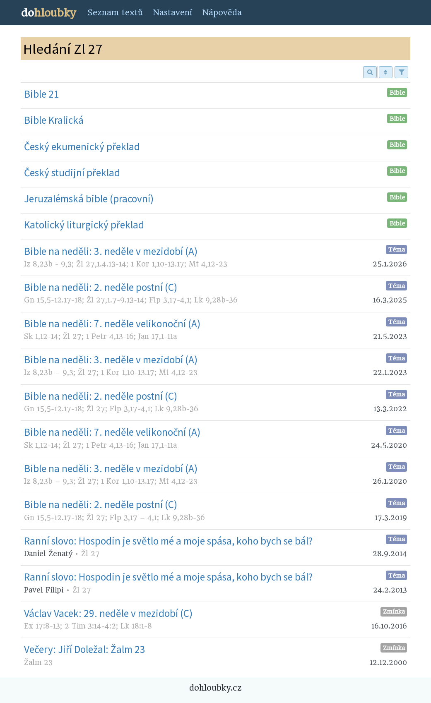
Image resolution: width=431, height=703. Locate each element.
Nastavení (172, 12)
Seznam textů (115, 12)
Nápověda (222, 12)
